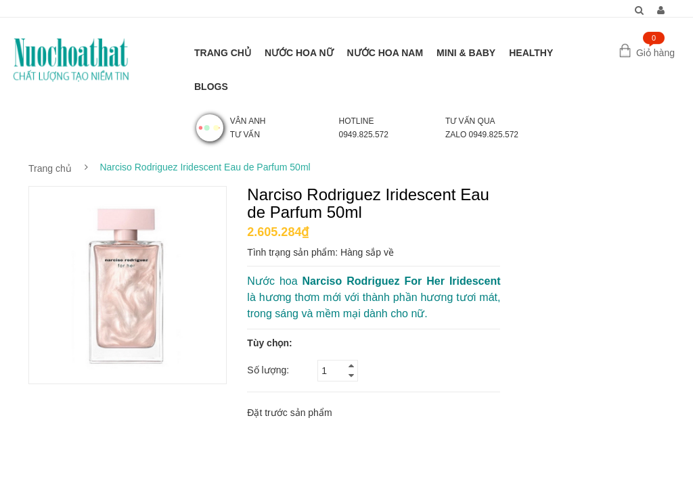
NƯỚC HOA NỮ (299, 52)
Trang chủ (50, 168)
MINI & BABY (466, 52)
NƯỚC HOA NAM (385, 52)
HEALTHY (531, 52)
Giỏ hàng (655, 52)
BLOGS (211, 86)
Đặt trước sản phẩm (289, 412)
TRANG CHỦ (222, 52)
